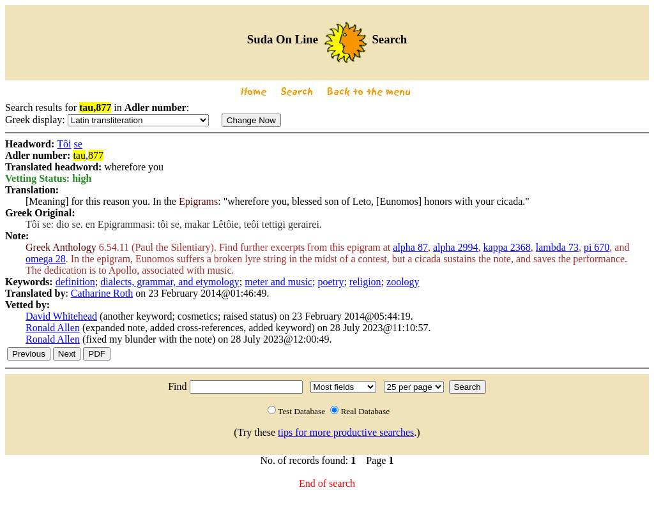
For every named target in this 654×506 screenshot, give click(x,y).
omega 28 (46, 258)
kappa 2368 (507, 247)
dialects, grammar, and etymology (170, 281)
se (78, 143)
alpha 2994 (455, 247)
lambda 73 (557, 247)
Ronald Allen (53, 327)
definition (75, 281)
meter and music (278, 281)
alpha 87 (410, 247)
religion (365, 281)
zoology (403, 281)
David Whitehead (61, 316)
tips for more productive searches (346, 432)
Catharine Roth (102, 293)
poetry (331, 281)
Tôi (64, 143)
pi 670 (596, 247)
